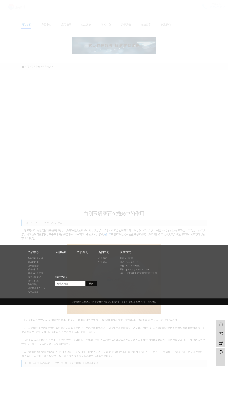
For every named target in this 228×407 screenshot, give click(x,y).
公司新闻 (102, 271)
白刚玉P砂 (33, 297)
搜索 (91, 297)
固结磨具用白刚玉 (36, 301)
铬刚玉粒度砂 (34, 290)
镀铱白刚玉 (33, 294)
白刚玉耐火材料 (35, 271)
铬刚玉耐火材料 (35, 286)
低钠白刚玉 (33, 282)
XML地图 (152, 315)
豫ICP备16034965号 (137, 315)
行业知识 (102, 275)
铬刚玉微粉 (33, 305)
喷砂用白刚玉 (34, 275)
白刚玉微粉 (33, 279)
